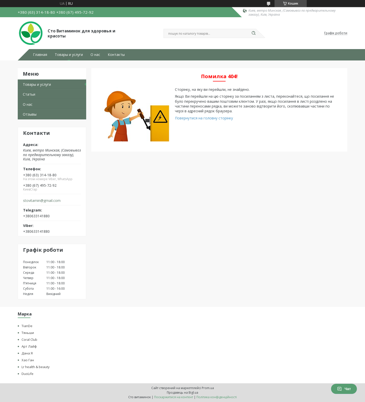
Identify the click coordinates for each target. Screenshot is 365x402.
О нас (95, 54)
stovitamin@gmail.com (42, 200)
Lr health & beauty (36, 367)
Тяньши (28, 332)
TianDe (27, 326)
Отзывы (29, 114)
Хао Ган (28, 360)
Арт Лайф (29, 346)
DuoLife (27, 373)
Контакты (116, 54)
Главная (40, 54)
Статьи (29, 94)
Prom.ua (208, 388)
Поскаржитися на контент (173, 397)
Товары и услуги (69, 54)
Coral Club (29, 339)
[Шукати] (253, 33)
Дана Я (27, 353)
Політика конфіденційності (216, 397)
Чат (344, 389)
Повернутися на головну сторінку (204, 118)
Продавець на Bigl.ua (182, 392)
